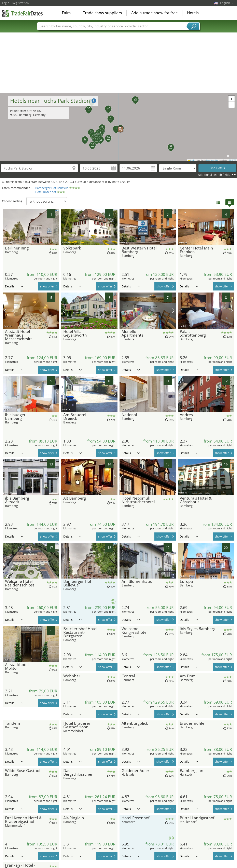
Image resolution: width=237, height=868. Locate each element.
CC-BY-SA (232, 160)
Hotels (193, 13)
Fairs (68, 13)
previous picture (5, 227)
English (226, 3)
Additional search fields (214, 175)
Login (5, 3)
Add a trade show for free (154, 13)
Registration (20, 3)
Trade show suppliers (102, 13)
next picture (57, 227)
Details (14, 286)
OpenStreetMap (212, 160)
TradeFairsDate (22, 13)
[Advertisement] (119, 62)
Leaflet (192, 160)
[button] (118, 127)
